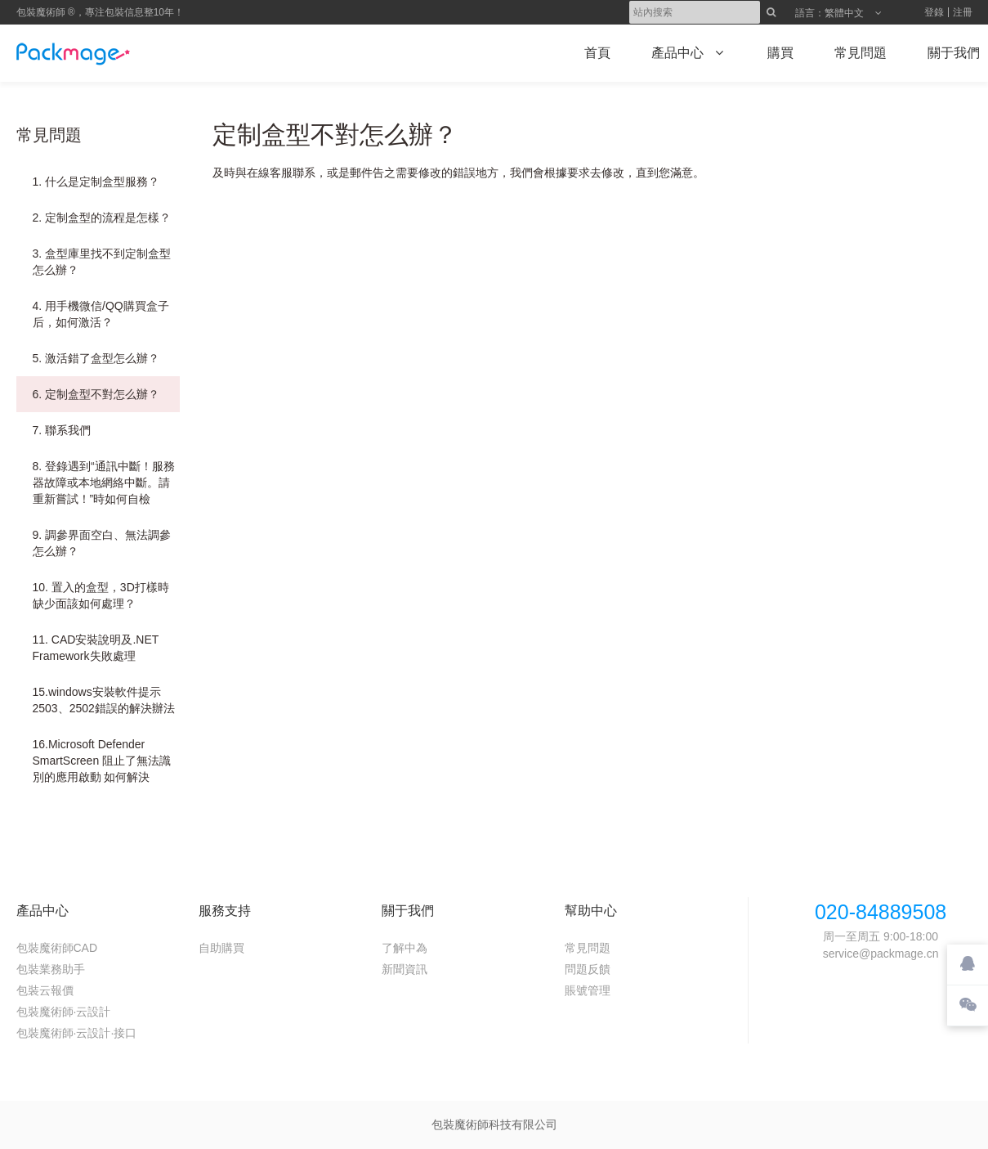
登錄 (934, 12)
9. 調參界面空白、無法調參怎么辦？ (102, 543)
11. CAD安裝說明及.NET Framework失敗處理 (96, 647)
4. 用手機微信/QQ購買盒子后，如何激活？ (101, 314)
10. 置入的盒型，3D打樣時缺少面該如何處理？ (101, 595)
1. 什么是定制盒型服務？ (96, 181)
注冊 (962, 12)
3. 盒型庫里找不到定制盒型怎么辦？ (102, 261)
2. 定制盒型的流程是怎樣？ (102, 217)
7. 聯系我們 (62, 430)
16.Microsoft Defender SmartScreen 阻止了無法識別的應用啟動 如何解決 (102, 760)
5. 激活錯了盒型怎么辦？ (96, 358)
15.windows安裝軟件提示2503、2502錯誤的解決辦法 (104, 700)
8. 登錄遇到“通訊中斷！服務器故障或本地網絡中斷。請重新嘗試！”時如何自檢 (104, 482)
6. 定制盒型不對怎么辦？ (96, 394)
